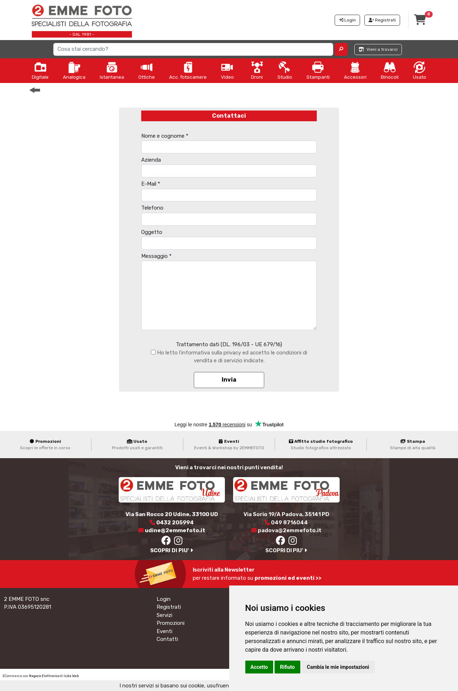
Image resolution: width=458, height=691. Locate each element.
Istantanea (112, 70)
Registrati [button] (382, 20)
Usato (419, 70)
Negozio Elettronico (44, 676)
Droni (257, 70)
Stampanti (318, 70)
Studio (284, 70)
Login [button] (347, 20)
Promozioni (170, 623)
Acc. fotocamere (188, 70)
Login (164, 599)
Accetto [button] (259, 667)
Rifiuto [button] (287, 667)
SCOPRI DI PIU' (171, 550)
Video (227, 70)
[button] (341, 49)
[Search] (193, 49)
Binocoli (390, 70)
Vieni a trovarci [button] (378, 49)
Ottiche (146, 70)
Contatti (167, 639)
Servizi (164, 615)
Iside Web (71, 676)
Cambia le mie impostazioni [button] (338, 667)
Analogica (74, 70)
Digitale (40, 70)
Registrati (169, 607)
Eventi (164, 631)
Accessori (355, 70)
